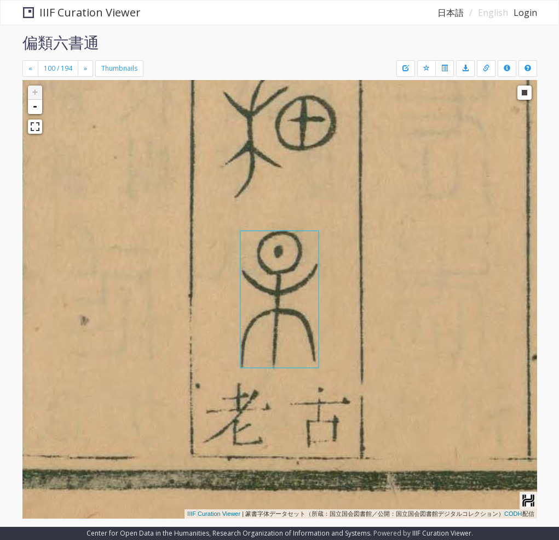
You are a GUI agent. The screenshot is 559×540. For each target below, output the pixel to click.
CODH (513, 513)
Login (525, 13)
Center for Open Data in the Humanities (148, 533)
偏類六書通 (60, 42)
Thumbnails (119, 68)
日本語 (450, 13)
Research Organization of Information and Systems (291, 533)
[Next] (85, 68)
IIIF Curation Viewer (82, 12)
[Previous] (30, 68)
